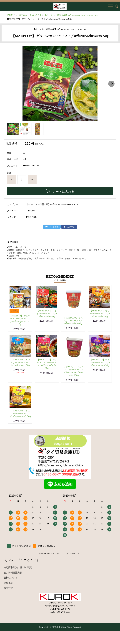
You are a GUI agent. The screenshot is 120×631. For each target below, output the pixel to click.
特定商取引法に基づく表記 (18, 567)
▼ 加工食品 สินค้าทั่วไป (28, 15)
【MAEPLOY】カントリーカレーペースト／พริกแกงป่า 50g (20, 362)
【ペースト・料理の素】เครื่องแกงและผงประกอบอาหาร (71, 15)
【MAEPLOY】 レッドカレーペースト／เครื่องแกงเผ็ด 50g (47, 313)
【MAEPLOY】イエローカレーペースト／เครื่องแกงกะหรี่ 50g (20, 413)
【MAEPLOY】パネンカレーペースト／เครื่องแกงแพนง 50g (100, 362)
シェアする (69, 227)
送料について (11, 577)
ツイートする (51, 227)
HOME (9, 15)
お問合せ (8, 587)
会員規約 (8, 582)
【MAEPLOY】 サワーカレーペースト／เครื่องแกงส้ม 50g (100, 313)
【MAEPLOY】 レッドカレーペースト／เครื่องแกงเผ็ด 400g (73, 320)
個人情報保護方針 (13, 572)
